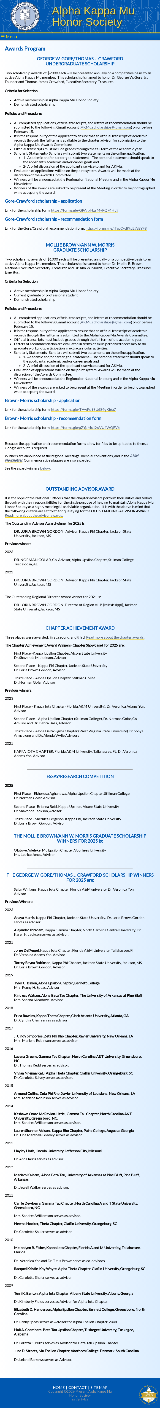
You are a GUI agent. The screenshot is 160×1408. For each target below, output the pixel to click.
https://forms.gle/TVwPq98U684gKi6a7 (83, 409)
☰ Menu (9, 36)
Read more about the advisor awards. (34, 515)
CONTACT (77, 1387)
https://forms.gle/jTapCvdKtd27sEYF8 (116, 228)
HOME (59, 1387)
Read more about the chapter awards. (115, 637)
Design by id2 (80, 1399)
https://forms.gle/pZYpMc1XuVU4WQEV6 (85, 427)
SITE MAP (99, 1387)
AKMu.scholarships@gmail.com (106, 127)
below (45, 468)
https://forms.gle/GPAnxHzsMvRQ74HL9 (84, 210)
